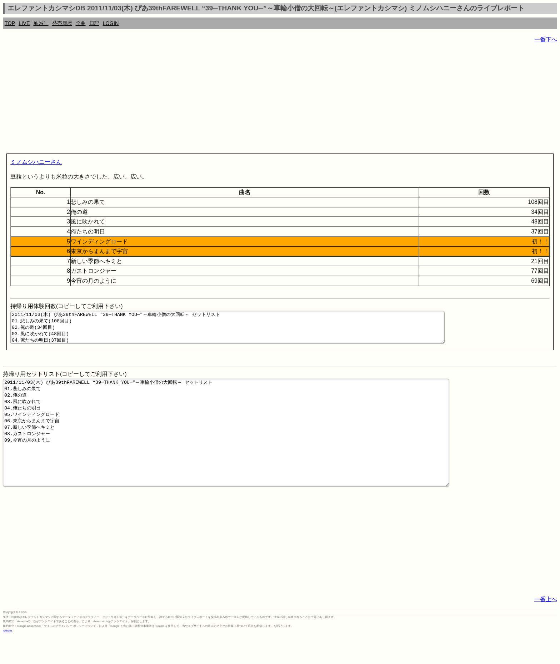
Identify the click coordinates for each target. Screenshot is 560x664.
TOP (10, 23)
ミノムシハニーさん (36, 162)
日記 (94, 23)
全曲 (81, 23)
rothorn (7, 658)
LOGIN (111, 23)
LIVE (24, 23)
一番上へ (545, 627)
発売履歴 (62, 23)
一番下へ (545, 39)
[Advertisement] (217, 100)
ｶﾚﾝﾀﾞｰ (41, 23)
